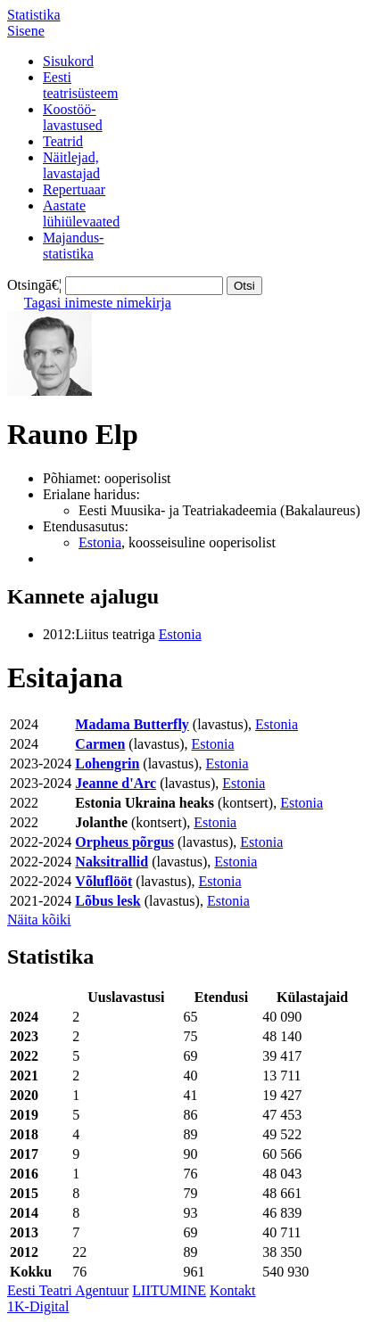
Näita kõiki (39, 919)
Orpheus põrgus (124, 842)
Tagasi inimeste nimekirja (97, 302)
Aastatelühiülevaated (81, 213)
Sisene (26, 30)
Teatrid (63, 141)
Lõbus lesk (107, 900)
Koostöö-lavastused (73, 117)
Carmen (100, 743)
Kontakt (233, 1290)
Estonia (100, 542)
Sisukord (68, 61)
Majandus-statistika (73, 245)
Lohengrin (107, 763)
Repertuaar (74, 189)
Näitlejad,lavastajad (71, 165)
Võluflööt (103, 881)
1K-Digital (38, 1306)
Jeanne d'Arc (115, 783)
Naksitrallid (111, 861)
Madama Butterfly (132, 724)
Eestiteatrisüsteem (80, 85)
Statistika (34, 14)
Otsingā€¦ (34, 284)
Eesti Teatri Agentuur (67, 1290)
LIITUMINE (169, 1290)
